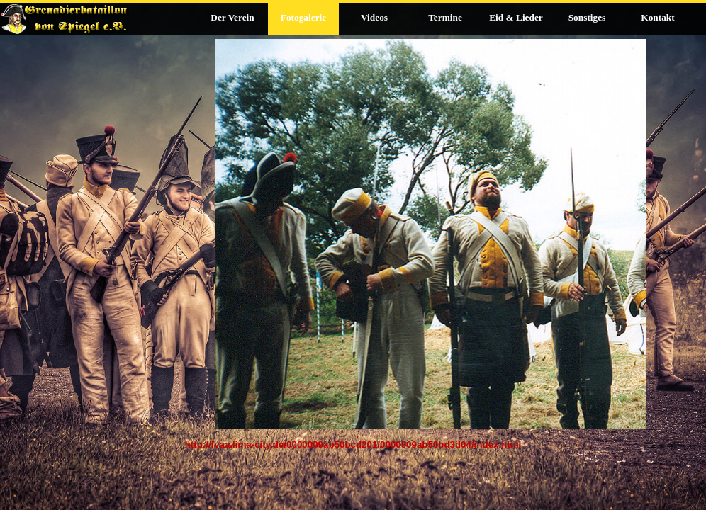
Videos (374, 17)
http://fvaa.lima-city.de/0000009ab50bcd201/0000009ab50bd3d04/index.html (353, 444)
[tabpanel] (353, 452)
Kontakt (657, 17)
